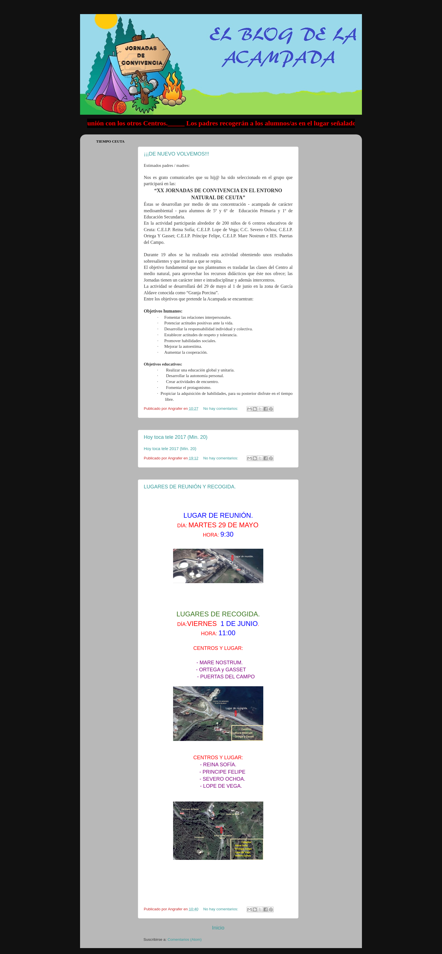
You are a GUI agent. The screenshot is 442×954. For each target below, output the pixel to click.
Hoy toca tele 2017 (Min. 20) (175, 437)
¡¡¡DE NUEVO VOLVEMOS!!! (176, 154)
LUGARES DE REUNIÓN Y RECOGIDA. (190, 487)
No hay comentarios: (221, 408)
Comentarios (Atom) (185, 939)
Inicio (218, 928)
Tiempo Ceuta (110, 141)
